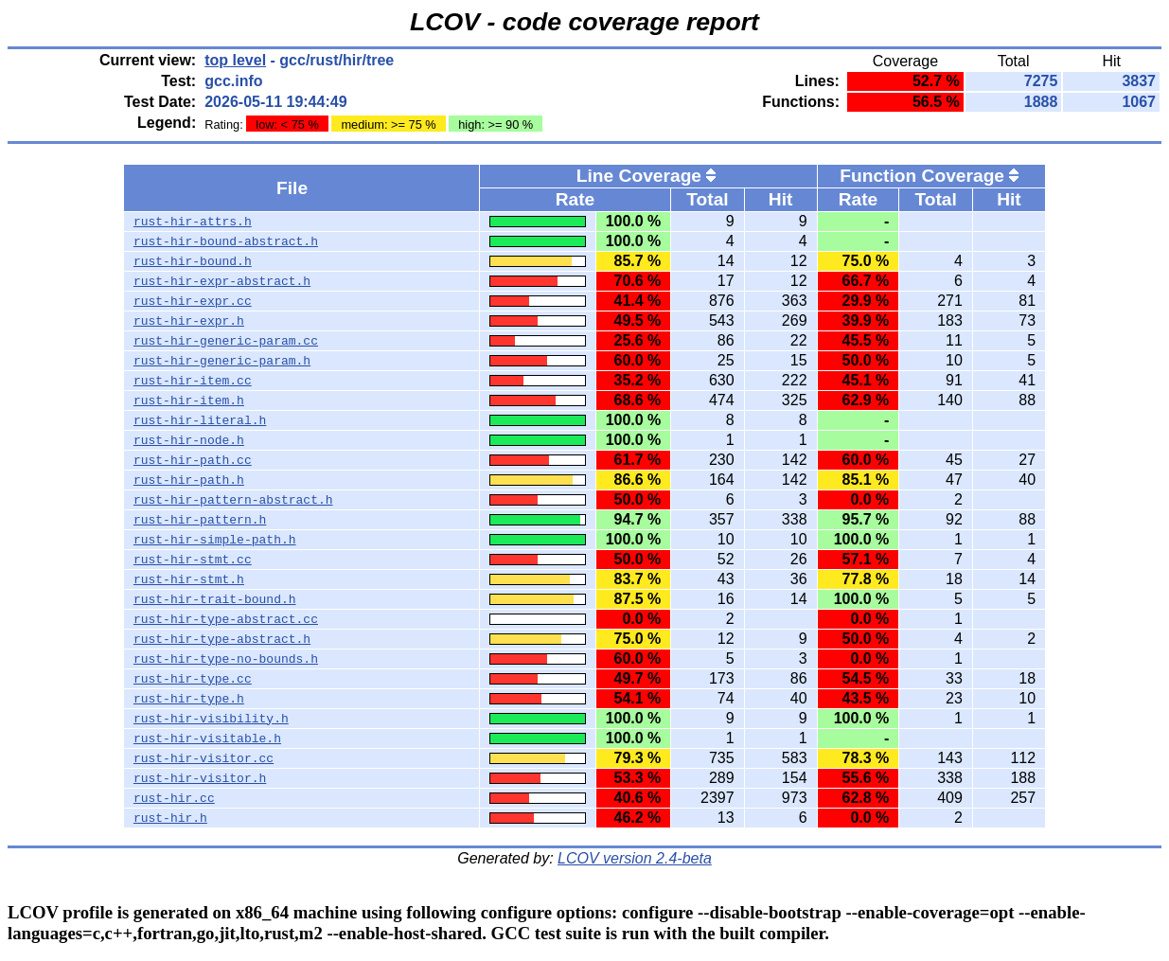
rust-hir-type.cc (192, 678)
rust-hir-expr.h (188, 320)
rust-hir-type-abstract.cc (225, 619)
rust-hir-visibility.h (211, 718)
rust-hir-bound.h (192, 261)
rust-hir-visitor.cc (203, 758)
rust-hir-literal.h (199, 420)
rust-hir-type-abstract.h (221, 639)
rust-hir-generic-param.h (221, 360)
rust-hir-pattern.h (199, 519)
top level (235, 60)
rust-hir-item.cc (192, 380)
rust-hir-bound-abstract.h (225, 241)
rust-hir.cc (174, 798)
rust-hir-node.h (188, 440)
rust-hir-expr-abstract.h (221, 281)
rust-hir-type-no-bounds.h (225, 658)
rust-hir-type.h (188, 698)
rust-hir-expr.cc (192, 301)
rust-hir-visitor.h (199, 778)
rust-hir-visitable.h (207, 738)
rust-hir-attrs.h (192, 221)
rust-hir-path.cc (192, 460)
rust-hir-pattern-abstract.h (233, 499)
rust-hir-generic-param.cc (225, 340)
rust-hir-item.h (188, 400)
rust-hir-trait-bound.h (214, 599)
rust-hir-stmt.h (188, 579)
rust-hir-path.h (188, 480)
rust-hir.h (170, 818)
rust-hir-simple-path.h (214, 539)
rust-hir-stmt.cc (192, 559)
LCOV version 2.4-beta (635, 858)
